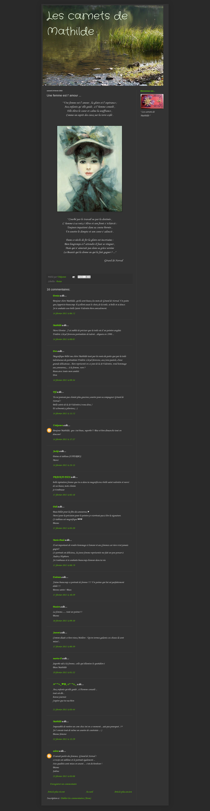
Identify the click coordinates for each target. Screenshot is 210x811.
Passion (56, 606)
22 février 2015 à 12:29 (64, 739)
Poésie (59, 281)
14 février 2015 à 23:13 (64, 465)
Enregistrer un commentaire (63, 784)
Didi (55, 506)
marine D (57, 658)
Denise (56, 295)
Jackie (56, 451)
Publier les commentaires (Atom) (76, 798)
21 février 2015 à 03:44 (64, 709)
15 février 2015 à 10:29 (64, 594)
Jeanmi (56, 632)
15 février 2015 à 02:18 (64, 494)
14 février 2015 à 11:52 (64, 413)
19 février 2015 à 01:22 (64, 672)
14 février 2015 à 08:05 (64, 339)
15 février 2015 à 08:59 (64, 565)
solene (56, 751)
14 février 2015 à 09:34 (64, 380)
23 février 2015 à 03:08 (64, 776)
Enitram (57, 577)
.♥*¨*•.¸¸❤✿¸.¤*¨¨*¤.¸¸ (64, 684)
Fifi (54, 392)
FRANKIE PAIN (61, 477)
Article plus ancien (123, 791)
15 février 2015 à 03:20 (64, 528)
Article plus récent (56, 791)
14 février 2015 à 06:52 (64, 313)
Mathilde (57, 325)
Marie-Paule (58, 540)
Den (55, 351)
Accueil (89, 791)
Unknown (58, 425)
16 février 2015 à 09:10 (64, 620)
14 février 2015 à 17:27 (64, 439)
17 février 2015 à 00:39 (64, 646)
